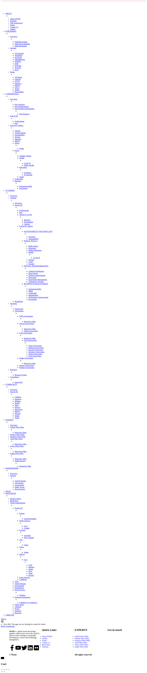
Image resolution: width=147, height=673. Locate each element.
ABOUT (9, 14)
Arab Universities (25, 333)
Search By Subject (26, 226)
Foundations (19, 588)
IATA (17, 582)
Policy (17, 151)
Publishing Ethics (21, 42)
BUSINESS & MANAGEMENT (36, 284)
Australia (27, 536)
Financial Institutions (22, 597)
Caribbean (23, 580)
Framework (19, 309)
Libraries (18, 607)
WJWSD (18, 66)
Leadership (19, 179)
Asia (21, 540)
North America (24, 521)
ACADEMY (10, 190)
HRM (30, 291)
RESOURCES (11, 493)
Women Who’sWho (17, 435)
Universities (19, 311)
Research (13, 370)
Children (18, 397)
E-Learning (28, 175)
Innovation (32, 278)
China (26, 545)
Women (17, 137)
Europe (22, 513)
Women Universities (26, 368)
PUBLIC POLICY (31, 241)
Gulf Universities (30, 340)
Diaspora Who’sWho (17, 437)
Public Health (29, 165)
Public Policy (33, 246)
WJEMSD (18, 55)
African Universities (26, 324)
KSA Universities (34, 356)
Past (16, 123)
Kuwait (31, 575)
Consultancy (14, 377)
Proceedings (19, 92)
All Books (18, 77)
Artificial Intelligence (36, 271)
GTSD (17, 81)
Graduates (27, 173)
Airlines (22, 595)
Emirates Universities (36, 352)
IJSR (16, 64)
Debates (18, 401)
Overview (13, 37)
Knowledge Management (37, 280)
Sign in (3, 619)
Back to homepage (8, 626)
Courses (27, 224)
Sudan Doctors (20, 461)
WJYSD (18, 68)
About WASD (15, 19)
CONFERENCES (12, 94)
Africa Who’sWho (17, 446)
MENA (17, 86)
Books (12, 72)
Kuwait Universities (35, 350)
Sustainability (20, 135)
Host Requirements (22, 107)
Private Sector (20, 489)
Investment (23, 188)
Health (21, 158)
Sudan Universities (31, 331)
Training (13, 198)
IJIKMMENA (20, 60)
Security (31, 264)
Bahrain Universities (36, 348)
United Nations (20, 133)
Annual (17, 131)
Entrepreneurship (25, 186)
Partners (13, 476)
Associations (19, 485)
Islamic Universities (26, 366)
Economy (31, 237)
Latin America (24, 577)
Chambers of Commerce (28, 603)
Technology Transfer (36, 282)
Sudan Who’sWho (17, 454)
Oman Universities (35, 354)
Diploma (27, 220)
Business (18, 181)
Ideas (17, 405)
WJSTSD (18, 58)
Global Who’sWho (17, 427)
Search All (14, 116)
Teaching (13, 304)
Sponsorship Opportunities (24, 109)
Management (33, 295)
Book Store (14, 501)
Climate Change (25, 156)
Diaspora (18, 84)
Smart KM (19, 382)
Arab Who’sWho (16, 439)
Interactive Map (30, 322)
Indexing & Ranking (22, 44)
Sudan (17, 90)
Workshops (19, 301)
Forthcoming (19, 121)
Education (23, 167)
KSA (30, 571)
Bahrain (31, 567)
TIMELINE (10, 615)
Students (18, 611)
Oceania (22, 530)
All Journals (19, 53)
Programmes (28, 222)
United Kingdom (30, 519)
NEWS (8, 491)
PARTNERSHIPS (12, 468)
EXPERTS (9, 420)
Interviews (19, 410)
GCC (26, 560)
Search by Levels (25, 215)
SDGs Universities (26, 316)
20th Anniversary (16, 23)
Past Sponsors (24, 114)
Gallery (13, 29)
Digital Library (15, 499)
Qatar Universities (35, 346)
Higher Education (34, 250)
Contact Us (14, 27)
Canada (26, 528)
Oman (30, 569)
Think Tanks (19, 605)
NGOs (17, 609)
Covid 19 (27, 163)
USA (26, 526)
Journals (13, 48)
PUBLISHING (11, 31)
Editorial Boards (21, 46)
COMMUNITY (11, 384)
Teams (12, 25)
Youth (21, 177)
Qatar (30, 573)
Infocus (17, 407)
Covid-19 (36, 258)
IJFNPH (18, 62)
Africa (17, 88)
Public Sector (20, 487)
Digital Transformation (36, 275)
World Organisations (17, 503)
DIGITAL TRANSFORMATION (36, 266)
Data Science (33, 273)
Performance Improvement (38, 297)
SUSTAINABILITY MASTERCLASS (38, 231)
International (19, 586)
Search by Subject (16, 125)
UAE (30, 565)
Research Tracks (21, 375)
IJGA (17, 70)
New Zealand (29, 538)
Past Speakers (20, 105)
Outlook (18, 79)
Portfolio (13, 21)
